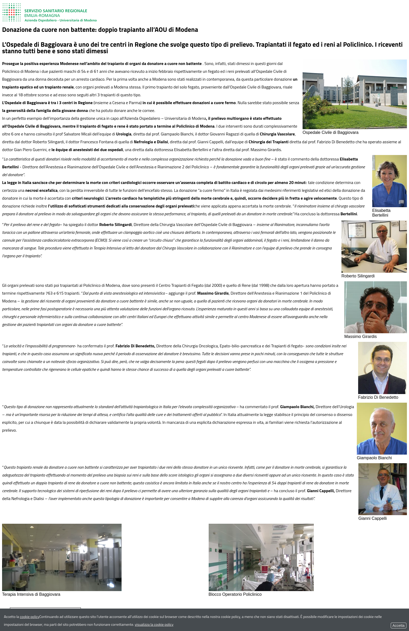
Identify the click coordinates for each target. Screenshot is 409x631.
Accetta (399, 625)
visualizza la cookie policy (154, 624)
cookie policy (29, 616)
